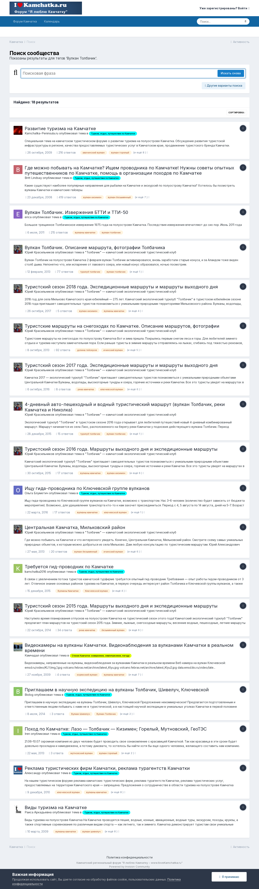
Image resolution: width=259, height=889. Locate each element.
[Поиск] (219, 21)
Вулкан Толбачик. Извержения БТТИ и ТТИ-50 (76, 212)
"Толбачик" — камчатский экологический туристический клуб (130, 252)
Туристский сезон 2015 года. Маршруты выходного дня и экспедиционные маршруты (121, 606)
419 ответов (66, 197)
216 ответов (66, 152)
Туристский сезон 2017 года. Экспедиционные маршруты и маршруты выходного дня (121, 365)
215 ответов (58, 232)
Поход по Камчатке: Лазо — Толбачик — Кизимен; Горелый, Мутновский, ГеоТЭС (116, 729)
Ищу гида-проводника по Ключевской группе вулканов (87, 488)
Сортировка (236, 112)
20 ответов (58, 551)
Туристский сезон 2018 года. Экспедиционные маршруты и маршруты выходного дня (121, 286)
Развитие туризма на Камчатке (60, 128)
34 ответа (64, 630)
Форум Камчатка (25, 21)
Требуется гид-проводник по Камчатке (69, 566)
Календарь (52, 21)
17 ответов (64, 473)
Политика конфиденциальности (129, 857)
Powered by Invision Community (129, 866)
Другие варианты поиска (223, 85)
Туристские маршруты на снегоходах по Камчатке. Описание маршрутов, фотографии (122, 326)
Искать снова (231, 73)
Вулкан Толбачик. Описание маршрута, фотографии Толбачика (95, 247)
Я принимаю (229, 877)
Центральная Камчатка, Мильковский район (75, 527)
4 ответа (62, 674)
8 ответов (62, 389)
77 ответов (64, 271)
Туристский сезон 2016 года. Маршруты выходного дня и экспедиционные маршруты (121, 449)
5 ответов (64, 311)
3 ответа (57, 714)
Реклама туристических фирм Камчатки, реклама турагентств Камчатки (107, 768)
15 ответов (64, 433)
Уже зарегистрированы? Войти (224, 8)
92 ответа (62, 350)
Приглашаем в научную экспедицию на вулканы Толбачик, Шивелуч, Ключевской (117, 689)
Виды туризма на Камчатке (56, 807)
